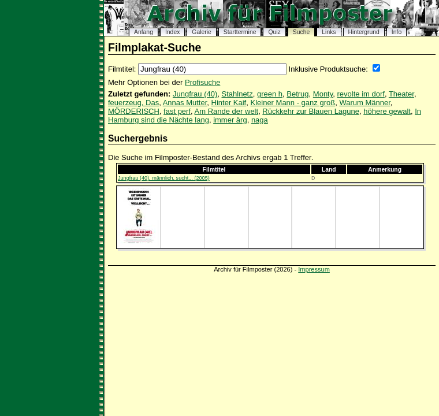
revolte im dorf (361, 94)
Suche (301, 32)
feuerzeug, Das (133, 102)
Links (329, 32)
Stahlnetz (237, 94)
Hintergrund (364, 32)
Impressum (314, 269)
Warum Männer (364, 102)
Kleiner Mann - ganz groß (292, 102)
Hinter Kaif (229, 102)
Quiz (274, 32)
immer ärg (230, 120)
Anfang (143, 32)
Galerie (201, 32)
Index (172, 32)
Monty (323, 94)
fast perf (177, 111)
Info (396, 32)
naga (259, 120)
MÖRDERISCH (133, 111)
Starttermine (240, 32)
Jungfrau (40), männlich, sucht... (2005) (164, 178)
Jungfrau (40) (195, 94)
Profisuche (202, 82)
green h (269, 94)
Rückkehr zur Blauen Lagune (310, 111)
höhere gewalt (387, 111)
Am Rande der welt (227, 111)
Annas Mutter (185, 102)
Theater (401, 94)
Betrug (297, 94)
